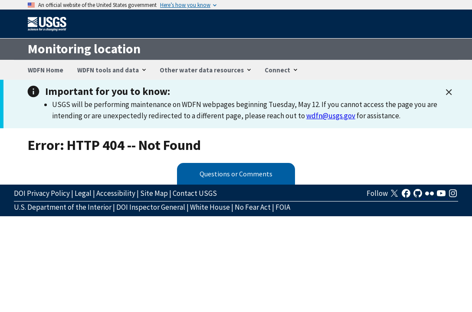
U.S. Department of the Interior (62, 207)
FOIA (282, 207)
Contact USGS (195, 193)
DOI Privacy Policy (42, 193)
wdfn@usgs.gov (330, 115)
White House (210, 207)
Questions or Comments (236, 173)
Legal (83, 193)
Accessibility (115, 193)
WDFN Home (45, 70)
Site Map (154, 193)
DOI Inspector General (150, 207)
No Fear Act (253, 207)
